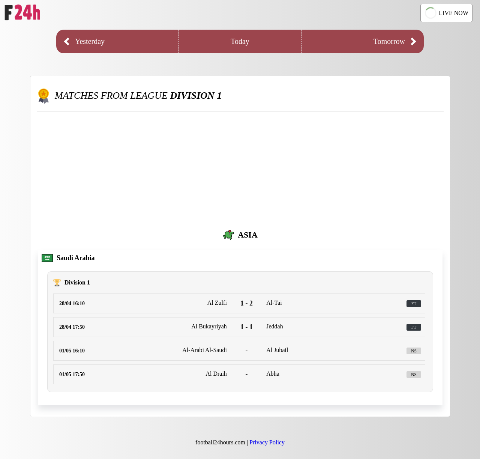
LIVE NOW (445, 13)
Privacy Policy (267, 442)
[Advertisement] (240, 167)
